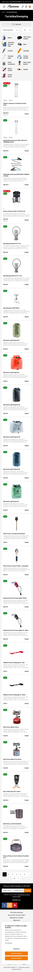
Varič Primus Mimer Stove (11, 727)
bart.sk (19, 969)
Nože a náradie (7, 69)
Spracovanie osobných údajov (16, 915)
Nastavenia (16, 948)
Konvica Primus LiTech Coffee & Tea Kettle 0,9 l (16, 856)
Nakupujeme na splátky (16, 917)
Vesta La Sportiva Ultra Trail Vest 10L (14, 211)
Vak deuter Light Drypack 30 (11, 404)
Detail (26, 114)
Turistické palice (7, 56)
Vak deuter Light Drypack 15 (11, 469)
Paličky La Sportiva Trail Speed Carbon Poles (14, 104)
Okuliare (22, 69)
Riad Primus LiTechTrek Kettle (12, 823)
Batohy (7, 37)
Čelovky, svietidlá (22, 56)
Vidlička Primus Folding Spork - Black (14, 695)
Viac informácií (8, 943)
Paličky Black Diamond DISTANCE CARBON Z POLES (16, 175)
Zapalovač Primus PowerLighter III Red (14, 598)
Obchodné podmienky (16, 912)
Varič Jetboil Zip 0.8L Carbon (12, 791)
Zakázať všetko (16, 953)
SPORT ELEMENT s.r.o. (12, 967)
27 (14, 878)
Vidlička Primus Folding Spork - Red (13, 662)
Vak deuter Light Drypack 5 (11, 372)
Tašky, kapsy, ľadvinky (24, 37)
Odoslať (27, 890)
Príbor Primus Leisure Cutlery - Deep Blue (15, 566)
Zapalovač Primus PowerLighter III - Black (15, 630)
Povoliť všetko (16, 958)
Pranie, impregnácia (8, 63)
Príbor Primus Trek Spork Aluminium (14, 533)
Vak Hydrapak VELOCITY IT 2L (12, 243)
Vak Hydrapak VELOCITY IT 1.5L (12, 275)
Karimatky (23, 50)
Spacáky (7, 50)
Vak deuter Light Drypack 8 (11, 340)
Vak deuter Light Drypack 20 (11, 437)
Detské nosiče (7, 75)
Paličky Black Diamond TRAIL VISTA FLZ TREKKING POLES (15, 141)
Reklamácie (16, 920)
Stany (22, 44)
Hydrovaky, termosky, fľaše (8, 44)
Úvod (3, 12)
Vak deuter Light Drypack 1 (11, 501)
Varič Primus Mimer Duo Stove (12, 759)
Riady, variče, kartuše (24, 63)
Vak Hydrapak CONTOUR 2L (11, 308)
